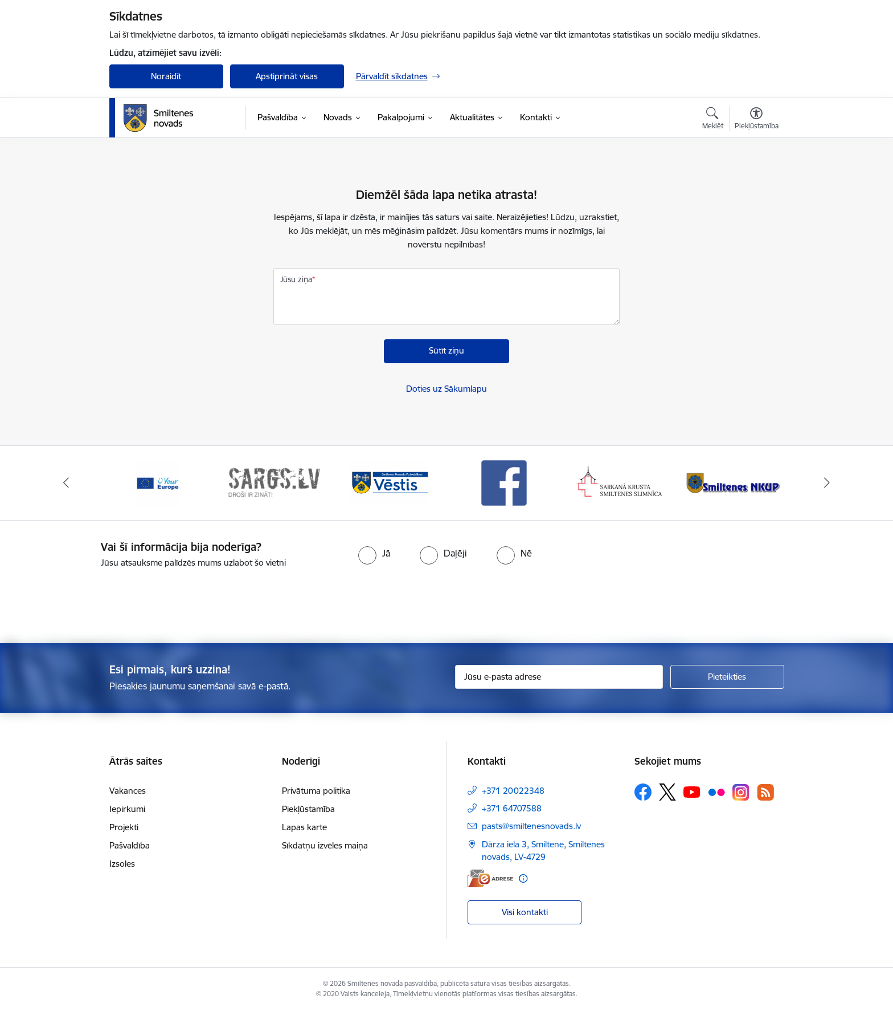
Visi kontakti (525, 912)
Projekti (123, 827)
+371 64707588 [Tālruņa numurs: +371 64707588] (512, 808)
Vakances (127, 790)
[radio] (374, 553)
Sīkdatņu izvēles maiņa (325, 845)
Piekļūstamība (308, 808)
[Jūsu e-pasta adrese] (559, 677)
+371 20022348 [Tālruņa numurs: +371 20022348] (513, 790)
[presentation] (467, 601)
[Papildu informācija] (523, 878)
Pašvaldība (129, 845)
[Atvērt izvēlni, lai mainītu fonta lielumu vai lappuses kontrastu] (756, 119)
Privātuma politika (316, 790)
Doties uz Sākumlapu (446, 388)
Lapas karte (304, 827)
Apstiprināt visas (287, 76)
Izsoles (122, 863)
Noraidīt (166, 76)
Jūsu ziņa (296, 279)
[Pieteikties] (727, 677)
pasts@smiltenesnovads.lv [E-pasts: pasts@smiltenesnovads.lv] (531, 826)
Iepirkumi (127, 808)
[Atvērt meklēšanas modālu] (713, 119)
